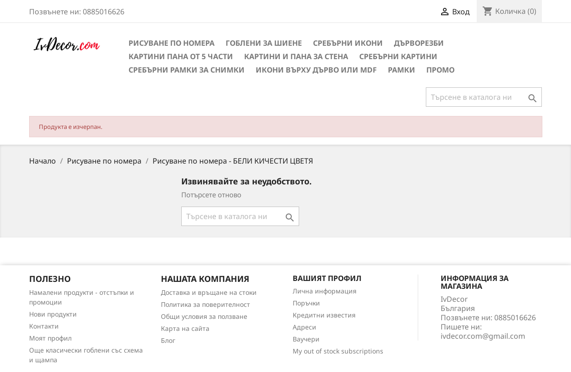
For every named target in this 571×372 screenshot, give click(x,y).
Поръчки (306, 303)
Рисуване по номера (172, 43)
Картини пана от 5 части (181, 56)
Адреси (304, 327)
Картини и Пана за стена (296, 56)
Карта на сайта (185, 328)
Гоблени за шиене (264, 43)
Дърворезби (419, 43)
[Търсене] (484, 97)
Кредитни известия (324, 315)
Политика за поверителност (205, 304)
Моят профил (50, 338)
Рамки (401, 70)
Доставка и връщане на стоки (209, 292)
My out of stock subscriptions (338, 351)
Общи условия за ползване (204, 316)
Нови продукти (53, 314)
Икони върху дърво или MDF (316, 70)
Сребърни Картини (398, 56)
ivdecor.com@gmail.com (483, 336)
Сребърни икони (348, 43)
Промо (440, 70)
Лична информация (324, 291)
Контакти (44, 326)
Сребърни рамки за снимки (187, 70)
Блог (168, 340)
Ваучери (306, 339)
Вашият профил (327, 278)
